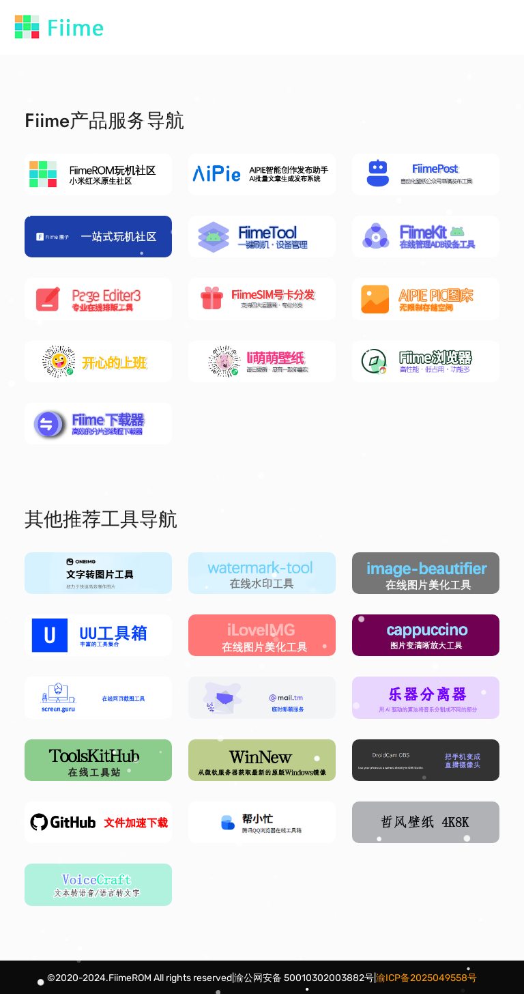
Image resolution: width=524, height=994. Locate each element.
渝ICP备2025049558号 (426, 978)
